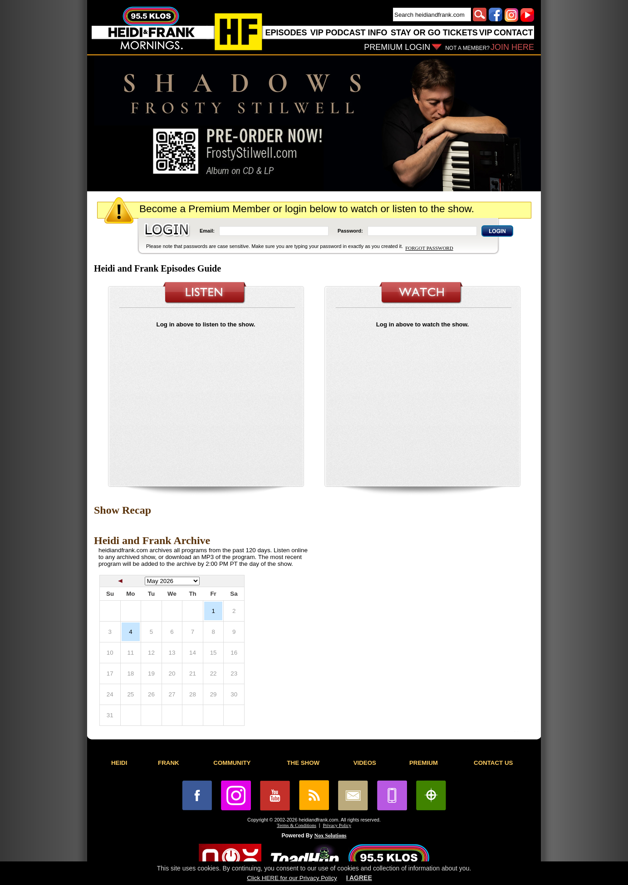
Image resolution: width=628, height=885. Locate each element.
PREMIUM (423, 762)
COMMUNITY (231, 762)
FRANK (168, 762)
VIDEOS (364, 762)
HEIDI (119, 762)
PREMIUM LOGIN (397, 47)
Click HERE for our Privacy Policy (292, 878)
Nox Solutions (330, 835)
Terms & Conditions (296, 825)
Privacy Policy (337, 825)
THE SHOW (303, 762)
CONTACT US (493, 762)
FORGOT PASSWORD (429, 248)
